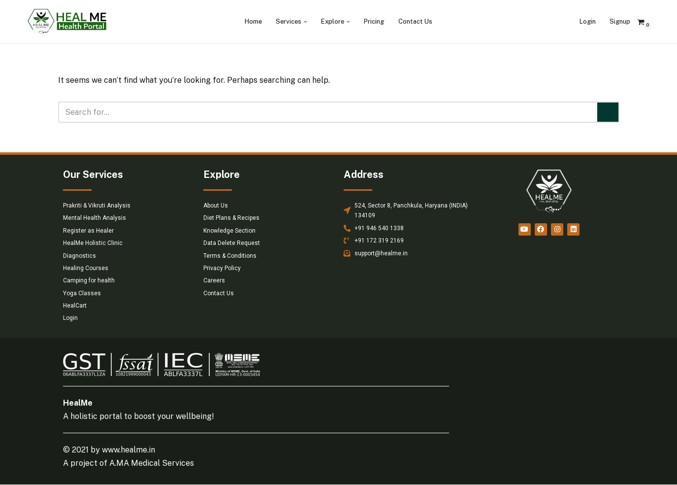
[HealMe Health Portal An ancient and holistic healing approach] (67, 22)
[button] (305, 22)
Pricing (374, 21)
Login (588, 21)
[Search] (327, 112)
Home (253, 21)
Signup (620, 21)
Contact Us (415, 21)
